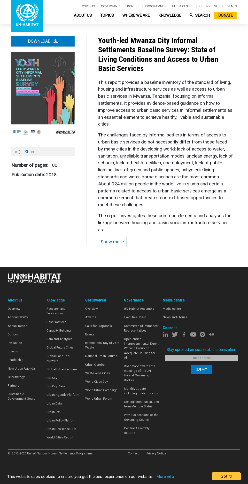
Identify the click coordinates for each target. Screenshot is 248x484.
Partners (13, 385)
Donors (133, 6)
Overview (14, 308)
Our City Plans (55, 386)
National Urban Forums (101, 356)
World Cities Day (96, 381)
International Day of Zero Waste (102, 345)
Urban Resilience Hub (61, 429)
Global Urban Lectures (62, 369)
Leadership (15, 360)
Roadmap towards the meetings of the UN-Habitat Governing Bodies (139, 373)
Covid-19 (88, 6)
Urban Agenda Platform (62, 395)
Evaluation (15, 343)
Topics (107, 15)
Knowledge (169, 15)
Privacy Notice (156, 453)
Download (43, 41)
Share (25, 151)
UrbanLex (53, 412)
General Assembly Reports (136, 430)
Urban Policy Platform (61, 420)
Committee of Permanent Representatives (141, 328)
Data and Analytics (59, 339)
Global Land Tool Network (58, 358)
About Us (83, 15)
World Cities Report (59, 437)
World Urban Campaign (101, 390)
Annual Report (18, 326)
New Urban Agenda (21, 368)
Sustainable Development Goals (21, 396)
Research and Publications (56, 311)
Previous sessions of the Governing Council (141, 417)
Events (231, 6)
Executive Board (135, 317)
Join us (13, 351)
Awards (90, 317)
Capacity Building (58, 330)
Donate (225, 15)
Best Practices (56, 322)
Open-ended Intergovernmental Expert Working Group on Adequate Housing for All (141, 348)
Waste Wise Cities (97, 373)
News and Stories (175, 317)
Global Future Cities (60, 347)
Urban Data (54, 403)
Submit (201, 369)
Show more (112, 242)
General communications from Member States (141, 404)
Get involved (209, 6)
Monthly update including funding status (141, 391)
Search (200, 15)
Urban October (95, 364)
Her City (51, 378)
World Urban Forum (98, 398)
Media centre (182, 6)
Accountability (18, 317)
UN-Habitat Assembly (139, 308)
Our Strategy (16, 377)
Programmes (155, 6)
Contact (133, 453)
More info (165, 476)
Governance (111, 6)
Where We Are (136, 15)
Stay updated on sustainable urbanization (201, 349)
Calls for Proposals (98, 326)
